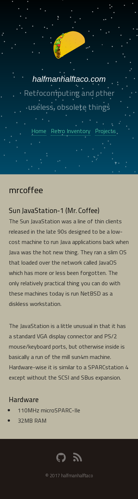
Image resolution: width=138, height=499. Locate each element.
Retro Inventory (71, 130)
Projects (105, 130)
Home (38, 130)
